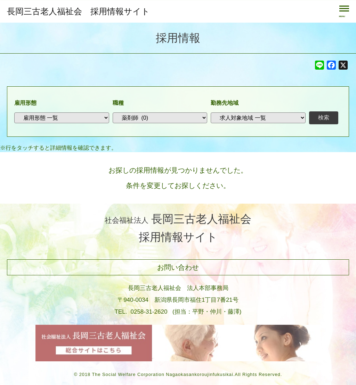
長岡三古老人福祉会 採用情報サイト (78, 11)
